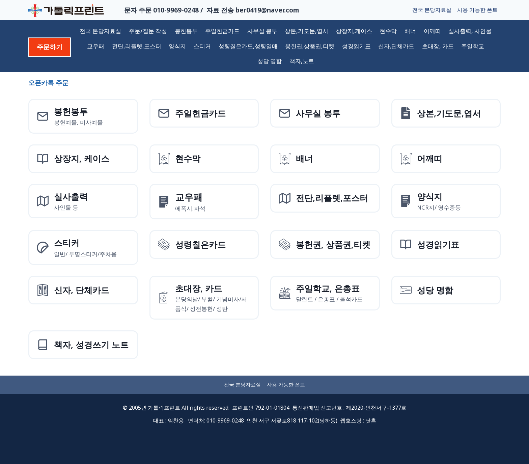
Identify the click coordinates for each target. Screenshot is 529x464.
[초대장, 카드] (204, 298)
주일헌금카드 (222, 31)
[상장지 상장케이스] (83, 158)
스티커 (202, 46)
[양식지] (204, 202)
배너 (410, 31)
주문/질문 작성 (148, 31)
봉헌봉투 (186, 31)
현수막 (388, 31)
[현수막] (204, 158)
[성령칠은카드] (204, 244)
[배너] (325, 158)
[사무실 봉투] (325, 113)
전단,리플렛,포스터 (136, 46)
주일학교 (472, 46)
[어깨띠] (446, 158)
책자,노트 (301, 61)
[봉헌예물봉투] (83, 116)
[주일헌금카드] (204, 113)
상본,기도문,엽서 (306, 31)
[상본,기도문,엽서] (446, 113)
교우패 (95, 46)
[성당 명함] (446, 290)
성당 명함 (269, 61)
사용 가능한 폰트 (477, 9)
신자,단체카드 (396, 46)
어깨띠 (432, 31)
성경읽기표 (356, 46)
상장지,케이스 (354, 31)
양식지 (177, 46)
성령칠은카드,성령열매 (248, 46)
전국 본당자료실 (431, 9)
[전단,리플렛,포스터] (325, 198)
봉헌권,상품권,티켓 (309, 46)
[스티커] (83, 247)
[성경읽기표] (446, 244)
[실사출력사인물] (83, 201)
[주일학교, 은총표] (325, 293)
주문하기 (49, 47)
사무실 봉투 (262, 31)
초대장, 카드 (438, 46)
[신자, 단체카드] (83, 290)
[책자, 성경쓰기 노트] (83, 344)
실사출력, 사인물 (470, 31)
